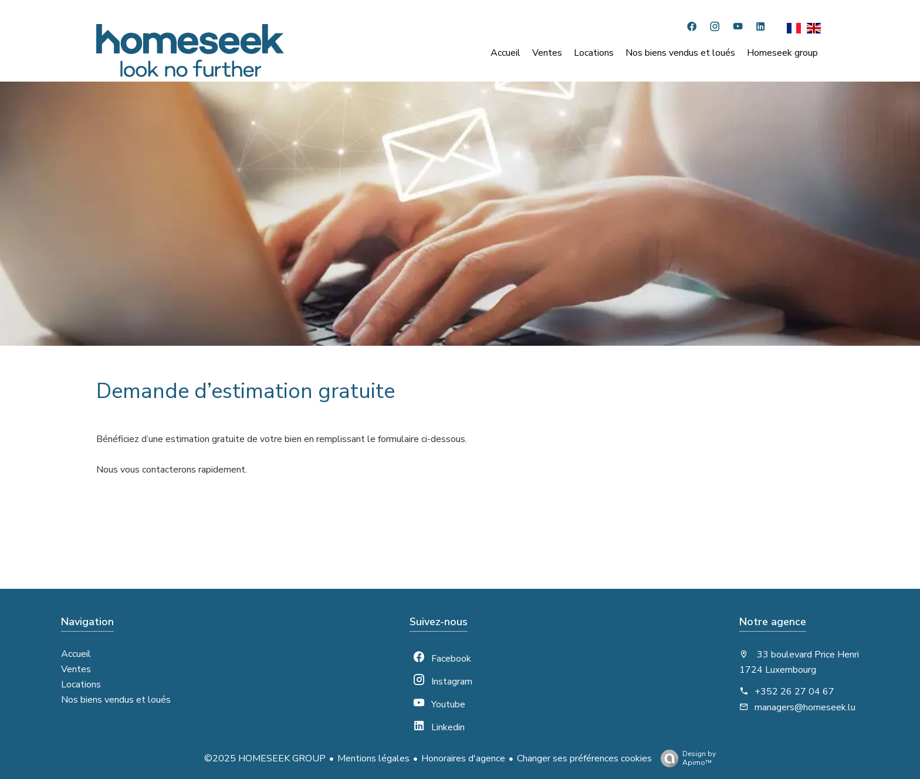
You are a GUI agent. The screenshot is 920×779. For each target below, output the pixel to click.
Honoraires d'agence (463, 758)
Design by (685, 758)
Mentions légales (373, 758)
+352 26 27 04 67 (794, 691)
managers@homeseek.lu (805, 707)
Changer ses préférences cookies (584, 758)
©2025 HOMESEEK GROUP (265, 758)
